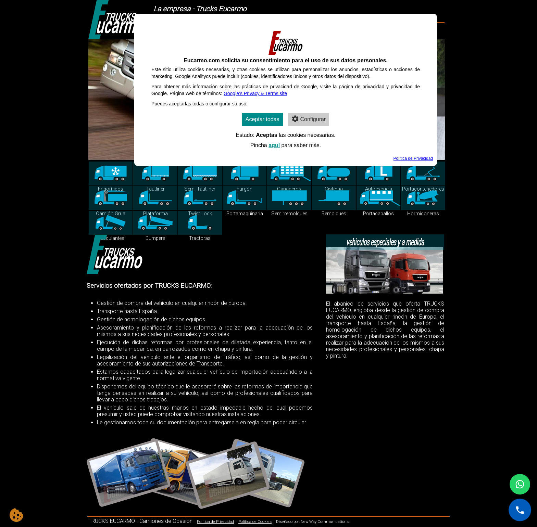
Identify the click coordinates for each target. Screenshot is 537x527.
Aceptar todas (262, 119)
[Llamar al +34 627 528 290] (520, 510)
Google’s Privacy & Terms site (255, 93)
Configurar (308, 119)
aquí (274, 145)
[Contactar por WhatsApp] (520, 484)
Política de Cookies (255, 521)
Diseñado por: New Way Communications (312, 521)
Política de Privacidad (215, 521)
